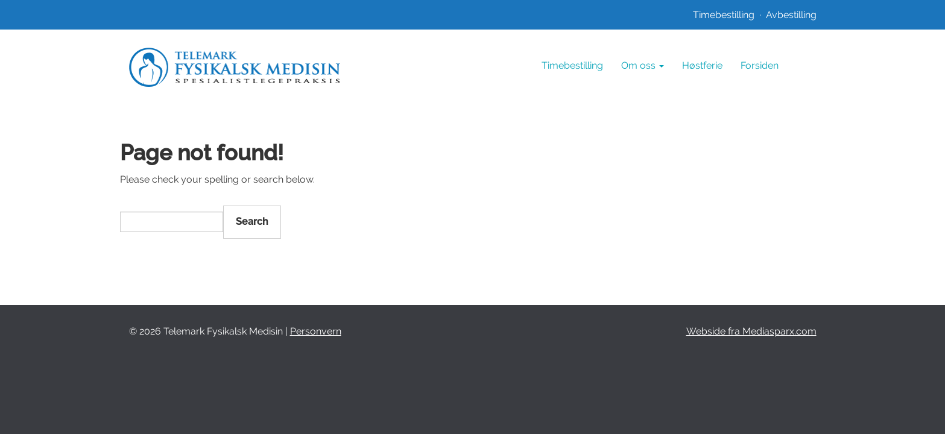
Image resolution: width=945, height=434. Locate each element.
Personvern (315, 331)
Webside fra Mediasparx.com (751, 331)
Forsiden (760, 65)
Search (252, 221)
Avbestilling (791, 14)
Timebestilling (723, 14)
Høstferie (702, 65)
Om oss (642, 65)
